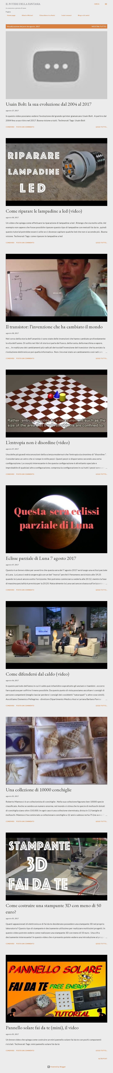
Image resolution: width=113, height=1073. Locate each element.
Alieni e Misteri (26, 15)
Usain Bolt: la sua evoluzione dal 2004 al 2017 (48, 104)
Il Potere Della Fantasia (23, 4)
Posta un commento (25, 127)
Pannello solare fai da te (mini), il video (42, 1027)
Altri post (102, 1059)
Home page (10, 15)
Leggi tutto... (101, 127)
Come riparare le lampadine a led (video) (44, 211)
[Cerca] (96, 4)
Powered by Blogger (56, 1067)
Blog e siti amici (82, 15)
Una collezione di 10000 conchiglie (39, 789)
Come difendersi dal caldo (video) (37, 674)
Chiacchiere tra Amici (46, 15)
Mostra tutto (99, 26)
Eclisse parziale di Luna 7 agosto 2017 (41, 558)
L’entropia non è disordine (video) (38, 442)
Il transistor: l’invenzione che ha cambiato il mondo (54, 326)
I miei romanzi (65, 15)
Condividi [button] (10, 127)
